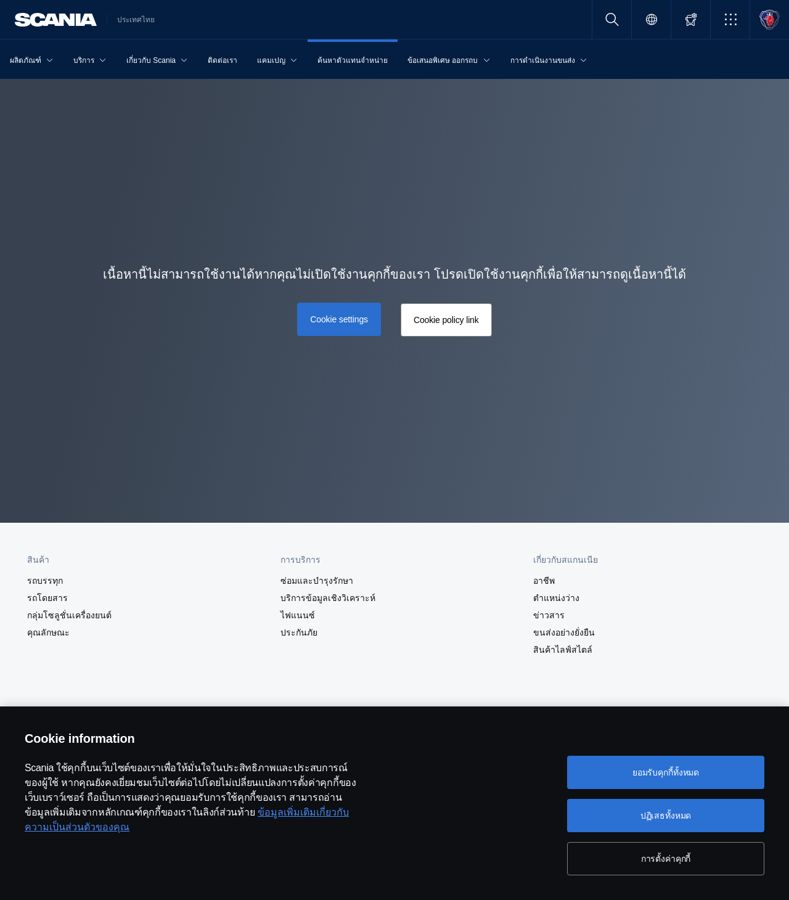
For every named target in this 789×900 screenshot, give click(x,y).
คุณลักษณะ (48, 632)
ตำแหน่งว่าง (556, 598)
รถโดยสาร (47, 598)
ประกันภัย (298, 632)
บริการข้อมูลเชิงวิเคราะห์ (327, 598)
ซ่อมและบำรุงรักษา (316, 581)
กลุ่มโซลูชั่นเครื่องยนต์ (69, 615)
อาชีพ (544, 581)
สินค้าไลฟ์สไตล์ (562, 650)
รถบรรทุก (45, 581)
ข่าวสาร (549, 615)
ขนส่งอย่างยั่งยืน (564, 632)
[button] (730, 19)
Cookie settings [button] (339, 319)
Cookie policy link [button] (446, 320)
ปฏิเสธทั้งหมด (666, 815)
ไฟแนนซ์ (297, 615)
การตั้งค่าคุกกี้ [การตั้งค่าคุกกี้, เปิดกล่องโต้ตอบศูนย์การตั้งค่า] (666, 859)
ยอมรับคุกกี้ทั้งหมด (665, 772)
